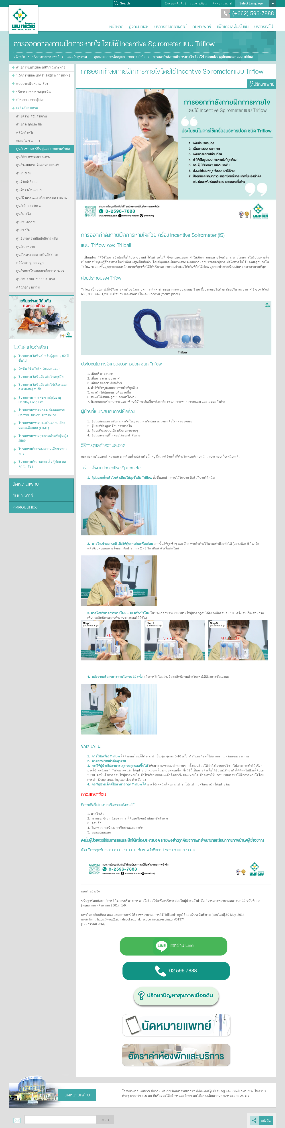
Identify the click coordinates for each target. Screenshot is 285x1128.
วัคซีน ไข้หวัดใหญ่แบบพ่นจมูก (38, 361)
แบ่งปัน (266, 1120)
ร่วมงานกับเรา (199, 3)
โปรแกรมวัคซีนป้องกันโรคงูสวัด (40, 369)
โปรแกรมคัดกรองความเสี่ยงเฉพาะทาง (41, 441)
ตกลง (105, 1119)
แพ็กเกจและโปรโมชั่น (232, 26)
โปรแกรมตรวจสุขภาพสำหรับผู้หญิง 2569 (42, 429)
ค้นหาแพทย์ (201, 26)
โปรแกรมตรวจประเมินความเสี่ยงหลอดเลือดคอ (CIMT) (41, 416)
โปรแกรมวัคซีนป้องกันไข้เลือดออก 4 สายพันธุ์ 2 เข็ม (43, 379)
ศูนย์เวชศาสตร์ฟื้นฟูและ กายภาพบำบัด (124, 57)
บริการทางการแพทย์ (170, 26)
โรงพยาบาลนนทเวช (23, 19)
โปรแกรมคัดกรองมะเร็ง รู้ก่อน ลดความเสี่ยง (41, 454)
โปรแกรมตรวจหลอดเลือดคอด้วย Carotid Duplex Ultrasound (40, 404)
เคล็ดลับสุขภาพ (79, 57)
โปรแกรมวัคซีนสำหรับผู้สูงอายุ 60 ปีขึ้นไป (42, 351)
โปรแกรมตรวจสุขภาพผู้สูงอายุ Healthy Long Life (38, 391)
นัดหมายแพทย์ (24, 473)
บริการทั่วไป (263, 26)
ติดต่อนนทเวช (222, 3)
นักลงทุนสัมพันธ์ (176, 3)
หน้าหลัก (116, 26)
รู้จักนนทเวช (138, 26)
